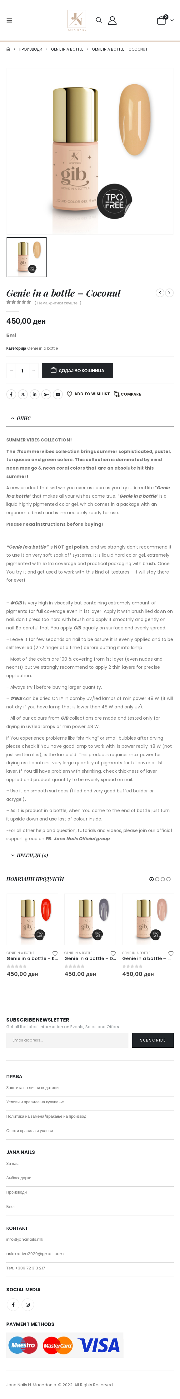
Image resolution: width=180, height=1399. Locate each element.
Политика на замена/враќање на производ (46, 1117)
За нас (12, 1164)
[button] (11, 20)
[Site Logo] (77, 20)
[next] (169, 292)
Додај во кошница (81, 370)
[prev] (160, 292)
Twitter (23, 394)
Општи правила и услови (29, 1131)
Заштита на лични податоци (32, 1088)
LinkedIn (35, 394)
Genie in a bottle (42, 348)
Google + (46, 394)
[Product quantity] (22, 370)
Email (58, 394)
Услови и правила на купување (35, 1102)
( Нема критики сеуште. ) (57, 303)
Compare (131, 394)
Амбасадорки (19, 1178)
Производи (16, 1192)
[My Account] (112, 20)
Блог (10, 1207)
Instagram (28, 1305)
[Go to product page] (32, 919)
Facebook (11, 394)
